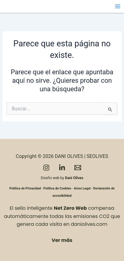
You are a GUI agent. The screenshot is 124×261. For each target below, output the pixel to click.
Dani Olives (74, 178)
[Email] (77, 167)
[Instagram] (46, 167)
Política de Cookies (57, 188)
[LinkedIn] (62, 167)
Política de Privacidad (25, 188)
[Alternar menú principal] (117, 6)
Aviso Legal (82, 188)
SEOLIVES (97, 156)
